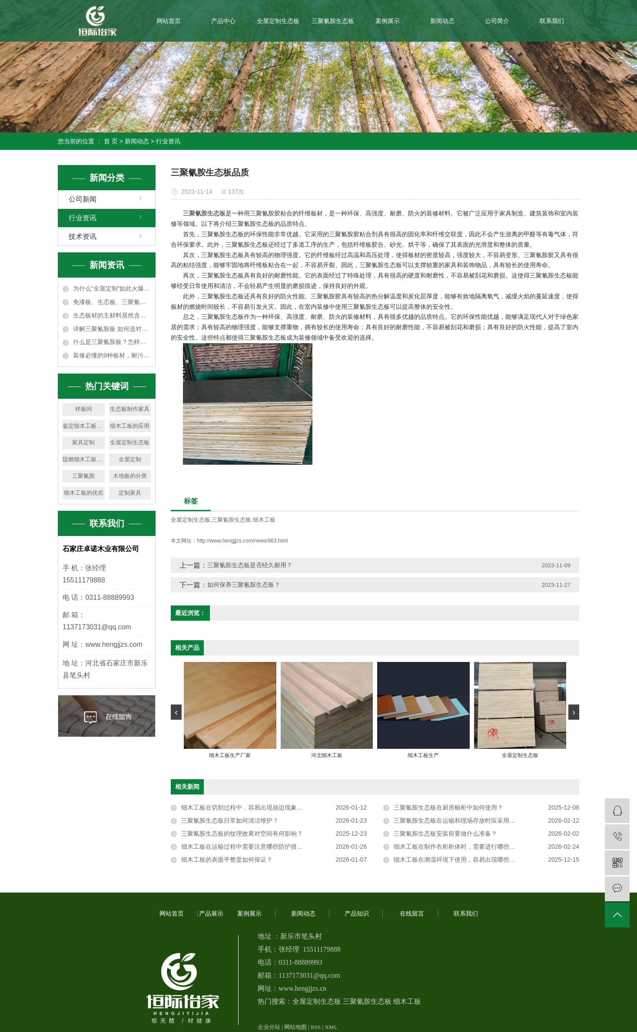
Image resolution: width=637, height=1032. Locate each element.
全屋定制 (130, 459)
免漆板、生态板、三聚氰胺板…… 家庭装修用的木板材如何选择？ (112, 301)
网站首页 (168, 20)
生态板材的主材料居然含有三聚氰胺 (112, 315)
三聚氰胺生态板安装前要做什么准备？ (445, 833)
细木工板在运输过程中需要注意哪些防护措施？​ (245, 846)
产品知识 (357, 913)
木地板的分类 (130, 476)
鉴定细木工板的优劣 (84, 426)
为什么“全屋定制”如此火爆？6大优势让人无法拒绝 (112, 288)
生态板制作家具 (129, 409)
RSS (316, 1027)
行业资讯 (168, 141)
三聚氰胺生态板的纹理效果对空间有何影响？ (242, 833)
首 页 (111, 141)
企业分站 (269, 1027)
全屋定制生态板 (278, 20)
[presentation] (176, 712)
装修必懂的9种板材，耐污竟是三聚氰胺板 (112, 355)
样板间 (83, 409)
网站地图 (295, 1027)
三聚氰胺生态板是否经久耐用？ (249, 565)
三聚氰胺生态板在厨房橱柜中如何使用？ (448, 807)
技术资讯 (82, 236)
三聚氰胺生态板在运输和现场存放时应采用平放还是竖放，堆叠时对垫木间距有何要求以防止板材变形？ (486, 820)
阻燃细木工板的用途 (84, 459)
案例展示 (387, 20)
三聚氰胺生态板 (333, 20)
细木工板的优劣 (83, 493)
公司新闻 (82, 199)
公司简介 (497, 20)
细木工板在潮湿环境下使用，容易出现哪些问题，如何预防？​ (476, 859)
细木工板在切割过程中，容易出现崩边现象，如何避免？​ (257, 807)
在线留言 (412, 913)
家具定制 (83, 442)
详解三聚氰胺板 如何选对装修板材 (112, 328)
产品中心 (223, 20)
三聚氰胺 (83, 476)
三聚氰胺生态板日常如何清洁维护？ (230, 820)
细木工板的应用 (129, 426)
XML (331, 1027)
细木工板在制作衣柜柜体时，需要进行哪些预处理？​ (464, 846)
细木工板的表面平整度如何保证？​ (226, 859)
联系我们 (552, 20)
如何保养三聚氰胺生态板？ (243, 584)
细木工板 (264, 519)
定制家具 (130, 493)
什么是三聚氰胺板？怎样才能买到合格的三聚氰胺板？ (112, 341)
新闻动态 (442, 20)
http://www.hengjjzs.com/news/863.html (242, 541)
